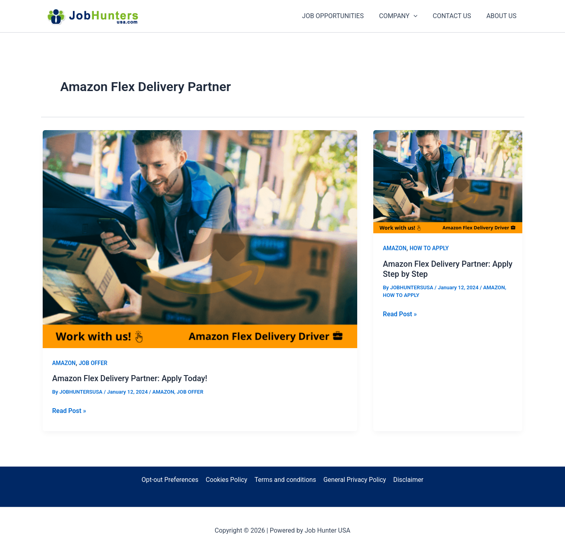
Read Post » (69, 410)
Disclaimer (407, 479)
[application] (420, 16)
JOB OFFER (93, 363)
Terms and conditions (286, 479)
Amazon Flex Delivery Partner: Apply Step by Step (437, 269)
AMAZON (64, 363)
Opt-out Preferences (170, 479)
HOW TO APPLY (429, 248)
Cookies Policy (227, 479)
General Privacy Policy (354, 479)
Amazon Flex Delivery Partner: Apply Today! (130, 378)
